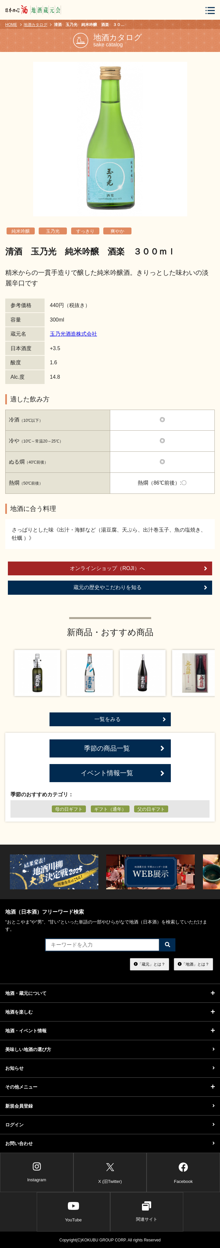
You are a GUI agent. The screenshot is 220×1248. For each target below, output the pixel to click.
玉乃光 (53, 231)
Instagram (36, 1172)
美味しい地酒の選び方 (110, 1049)
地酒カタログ (35, 24)
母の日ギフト (69, 809)
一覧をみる (130, 719)
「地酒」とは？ (193, 964)
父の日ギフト (151, 809)
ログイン (110, 1124)
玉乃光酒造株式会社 (73, 334)
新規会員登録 (110, 1106)
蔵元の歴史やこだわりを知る (140, 587)
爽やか (117, 231)
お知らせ (110, 1068)
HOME (11, 24)
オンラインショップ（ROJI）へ (138, 568)
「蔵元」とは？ (149, 964)
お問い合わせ (110, 1143)
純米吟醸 (20, 231)
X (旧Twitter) (110, 1172)
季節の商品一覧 (124, 748)
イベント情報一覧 (123, 773)
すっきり (85, 231)
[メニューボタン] (210, 10)
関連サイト (146, 1211)
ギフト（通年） (110, 809)
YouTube (73, 1211)
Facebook (183, 1172)
